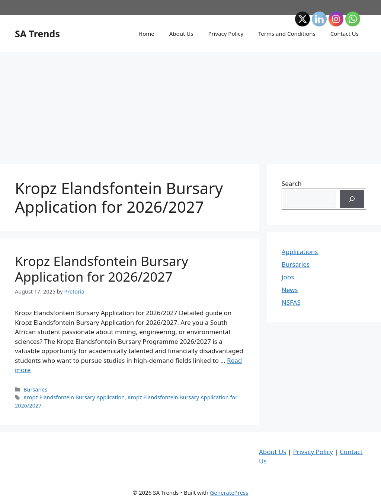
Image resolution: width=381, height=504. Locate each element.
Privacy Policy (225, 33)
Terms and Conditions (287, 33)
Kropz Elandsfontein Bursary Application (74, 397)
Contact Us (344, 33)
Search (292, 183)
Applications (300, 251)
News (290, 289)
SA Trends (37, 33)
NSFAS (291, 302)
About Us (181, 33)
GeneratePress (229, 492)
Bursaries (35, 389)
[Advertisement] (190, 104)
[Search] (352, 199)
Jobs (288, 277)
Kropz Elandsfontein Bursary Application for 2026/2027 (101, 268)
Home (146, 33)
